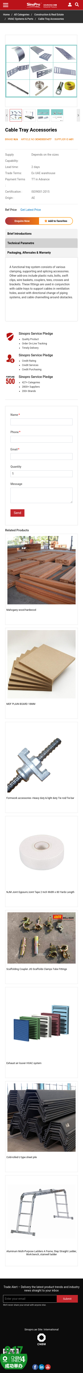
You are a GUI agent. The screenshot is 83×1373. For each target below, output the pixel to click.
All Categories (21, 14)
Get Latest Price (31, 209)
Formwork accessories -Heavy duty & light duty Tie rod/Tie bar (40, 798)
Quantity (15, 466)
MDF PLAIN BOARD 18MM (20, 704)
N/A (16, 139)
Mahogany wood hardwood (21, 609)
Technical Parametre (20, 243)
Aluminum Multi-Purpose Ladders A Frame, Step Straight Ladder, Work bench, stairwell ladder (41, 1253)
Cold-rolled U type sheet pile (21, 1157)
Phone (15, 432)
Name (15, 414)
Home (6, 14)
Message (16, 484)
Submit (67, 1298)
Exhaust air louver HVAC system (24, 1063)
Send (17, 513)
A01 (71, 139)
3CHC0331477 (43, 139)
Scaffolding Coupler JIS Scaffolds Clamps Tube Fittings (36, 969)
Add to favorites (55, 221)
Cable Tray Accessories (51, 18)
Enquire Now (22, 221)
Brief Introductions (19, 233)
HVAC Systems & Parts (20, 18)
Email (14, 449)
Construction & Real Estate (49, 14)
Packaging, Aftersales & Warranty (29, 252)
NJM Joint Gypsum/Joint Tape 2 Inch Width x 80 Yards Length (40, 892)
